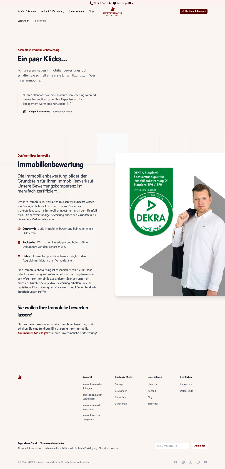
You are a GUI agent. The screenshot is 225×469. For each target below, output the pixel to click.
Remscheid (121, 397)
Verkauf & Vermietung (52, 13)
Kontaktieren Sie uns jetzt (34, 333)
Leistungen (23, 20)
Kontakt (152, 390)
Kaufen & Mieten (27, 13)
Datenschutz (186, 390)
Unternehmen (76, 13)
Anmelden (199, 445)
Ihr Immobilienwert (194, 11)
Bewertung (40, 20)
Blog (91, 11)
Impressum (186, 384)
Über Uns (153, 384)
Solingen (119, 384)
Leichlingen (121, 390)
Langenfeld (121, 403)
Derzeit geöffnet (124, 3)
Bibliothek (153, 403)
